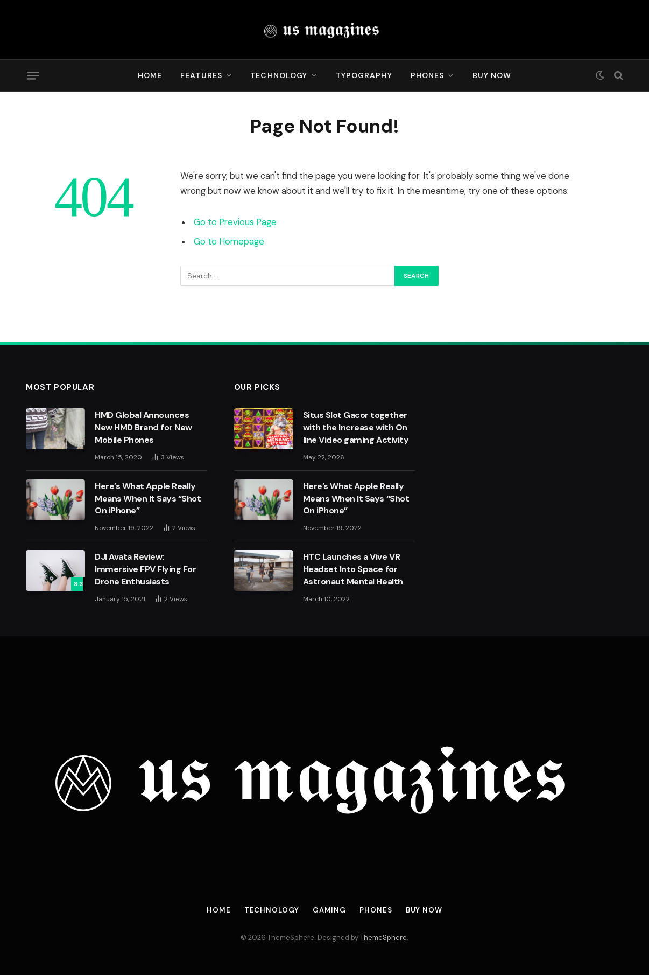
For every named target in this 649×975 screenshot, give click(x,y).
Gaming (329, 910)
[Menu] (33, 75)
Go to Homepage (229, 241)
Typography (364, 75)
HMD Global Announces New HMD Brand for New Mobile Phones (143, 427)
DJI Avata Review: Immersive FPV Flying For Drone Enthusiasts (145, 569)
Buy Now (492, 75)
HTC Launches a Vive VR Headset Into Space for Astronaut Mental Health (353, 569)
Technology (278, 75)
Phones (428, 75)
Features (201, 75)
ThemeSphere (383, 937)
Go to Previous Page (235, 222)
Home (150, 75)
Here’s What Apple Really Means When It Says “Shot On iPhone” (148, 498)
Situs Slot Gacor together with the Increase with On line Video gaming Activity (356, 427)
